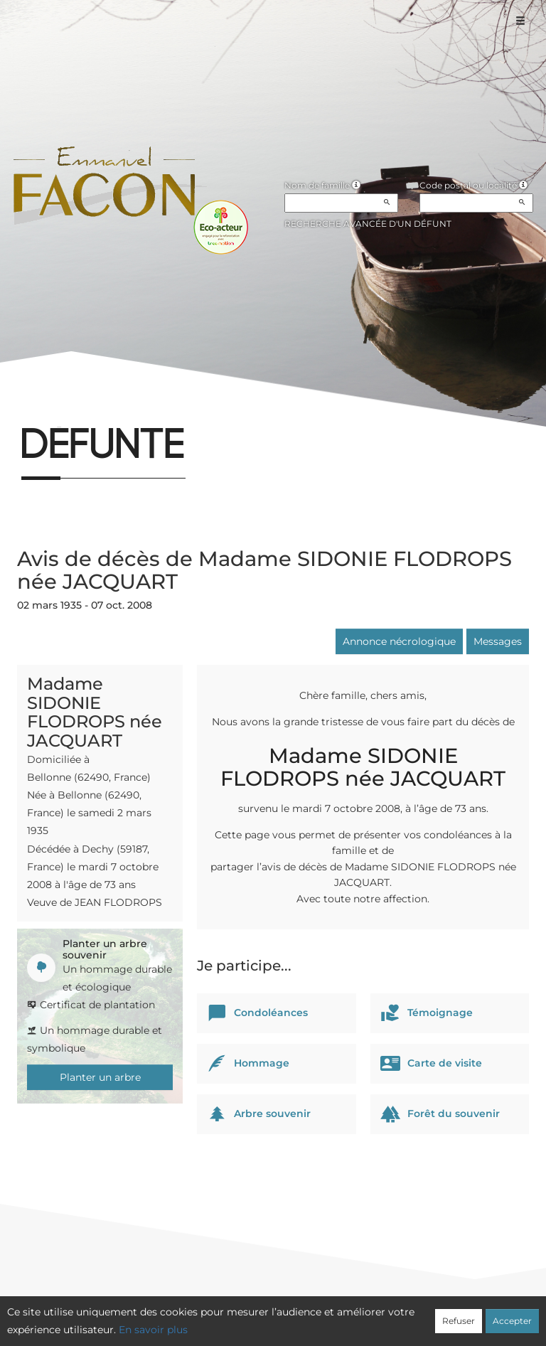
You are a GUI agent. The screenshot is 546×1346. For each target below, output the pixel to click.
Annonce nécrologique (399, 641)
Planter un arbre (100, 1077)
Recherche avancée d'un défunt (367, 223)
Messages (497, 641)
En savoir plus (153, 1329)
